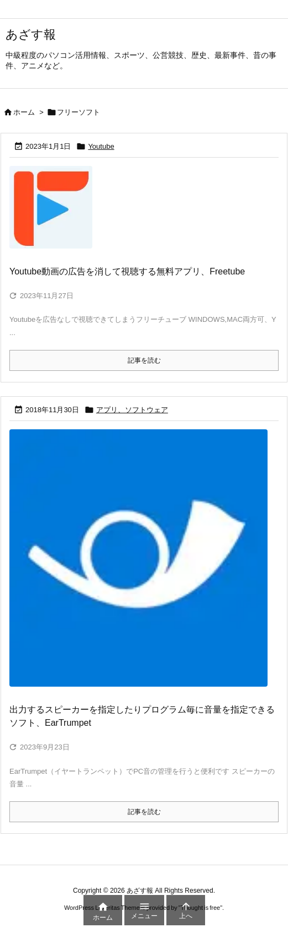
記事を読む (144, 360)
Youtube (101, 146)
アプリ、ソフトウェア (132, 410)
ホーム (24, 112)
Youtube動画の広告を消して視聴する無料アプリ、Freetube (127, 271)
